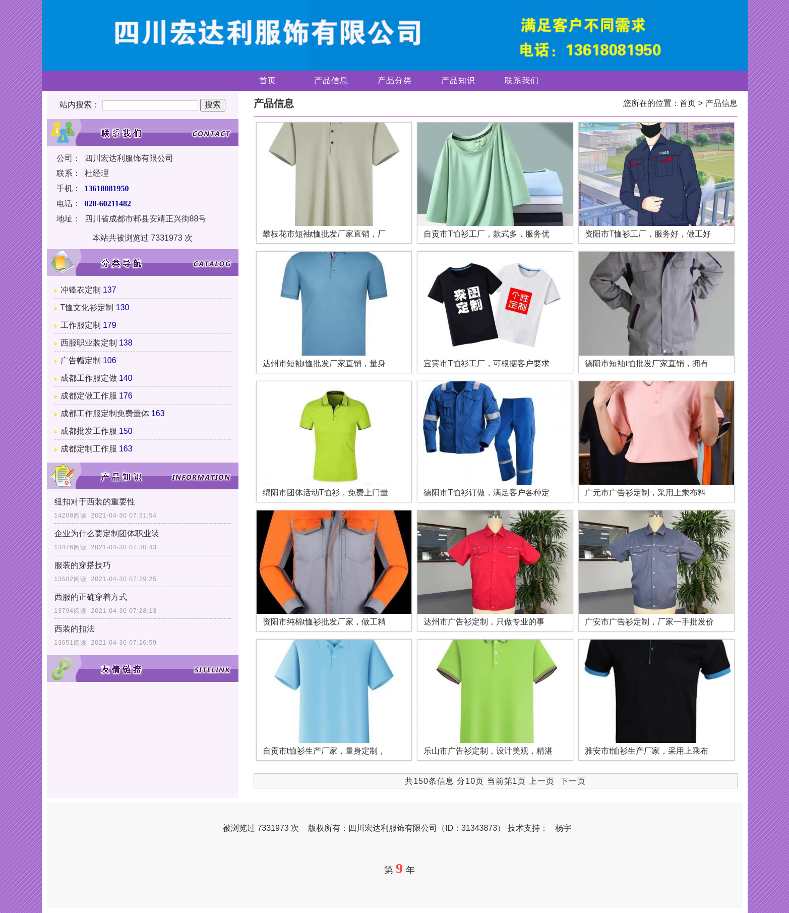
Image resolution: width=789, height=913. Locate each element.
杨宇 (563, 828)
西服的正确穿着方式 (90, 597)
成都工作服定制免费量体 (104, 413)
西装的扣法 (74, 628)
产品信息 (331, 80)
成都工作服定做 (88, 378)
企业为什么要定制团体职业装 (106, 533)
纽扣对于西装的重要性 (94, 501)
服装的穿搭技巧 (82, 565)
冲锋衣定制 (80, 290)
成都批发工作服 (88, 431)
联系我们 (522, 80)
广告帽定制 (80, 360)
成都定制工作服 (88, 448)
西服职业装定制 (88, 342)
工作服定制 (80, 325)
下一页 (573, 781)
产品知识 (458, 80)
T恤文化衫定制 (87, 307)
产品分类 (395, 80)
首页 (267, 80)
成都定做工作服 (88, 395)
